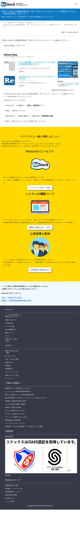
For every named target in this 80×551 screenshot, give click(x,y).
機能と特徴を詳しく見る (40, 227)
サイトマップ (9, 378)
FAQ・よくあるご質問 (11, 359)
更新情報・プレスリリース (35, 22)
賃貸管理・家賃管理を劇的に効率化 (15, 401)
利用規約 (7, 365)
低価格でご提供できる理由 (13, 407)
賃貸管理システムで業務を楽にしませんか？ (18, 388)
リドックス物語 (9, 501)
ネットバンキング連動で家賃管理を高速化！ (18, 391)
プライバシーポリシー (11, 372)
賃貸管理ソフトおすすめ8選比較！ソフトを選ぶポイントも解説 (23, 426)
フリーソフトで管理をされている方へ (16, 417)
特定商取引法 (9, 368)
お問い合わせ (9, 362)
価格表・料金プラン (11, 320)
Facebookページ (10, 498)
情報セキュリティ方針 (11, 375)
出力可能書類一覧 (10, 329)
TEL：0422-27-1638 (11, 297)
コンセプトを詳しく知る (40, 187)
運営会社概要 (9, 436)
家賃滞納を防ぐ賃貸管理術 (13, 420)
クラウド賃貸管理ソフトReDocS (13, 22)
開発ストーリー (9, 332)
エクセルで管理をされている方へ (15, 410)
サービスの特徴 (9, 326)
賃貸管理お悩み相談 (11, 495)
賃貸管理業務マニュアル (12, 492)
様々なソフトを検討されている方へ (15, 414)
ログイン (7, 336)
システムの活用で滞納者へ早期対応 (15, 404)
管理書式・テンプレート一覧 (13, 488)
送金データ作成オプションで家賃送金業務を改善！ (20, 394)
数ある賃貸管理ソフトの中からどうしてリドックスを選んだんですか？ (26, 398)
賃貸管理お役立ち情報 (11, 485)
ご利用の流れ (9, 323)
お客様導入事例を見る (40, 270)
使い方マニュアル (10, 356)
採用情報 (7, 475)
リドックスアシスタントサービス (15, 423)
